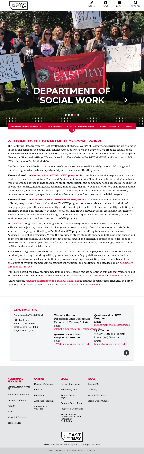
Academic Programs (44, 401)
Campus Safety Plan (71, 403)
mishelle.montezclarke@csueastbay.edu (77, 329)
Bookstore (39, 395)
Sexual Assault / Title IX (19, 388)
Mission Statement (44, 384)
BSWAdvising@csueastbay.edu (112, 325)
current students (94, 275)
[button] (119, 7)
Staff (10, 411)
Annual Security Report (69, 396)
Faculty (11, 406)
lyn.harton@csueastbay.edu (110, 344)
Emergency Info (69, 389)
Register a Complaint (72, 409)
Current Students (109, 126)
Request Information (18, 395)
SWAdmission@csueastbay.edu (72, 344)
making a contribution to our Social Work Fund (52, 280)
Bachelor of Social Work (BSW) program (56, 199)
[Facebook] (126, 353)
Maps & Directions (96, 395)
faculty (17, 223)
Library (38, 389)
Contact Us (93, 384)
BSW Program (55, 126)
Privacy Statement (70, 384)
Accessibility (14, 423)
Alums (129, 126)
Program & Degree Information (26, 126)
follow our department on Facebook (79, 284)
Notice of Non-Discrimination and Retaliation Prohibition (71, 417)
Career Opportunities (98, 401)
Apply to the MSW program (80, 126)
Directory (92, 389)
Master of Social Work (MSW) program (55, 175)
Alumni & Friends (17, 417)
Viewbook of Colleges (40, 407)
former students (119, 275)
